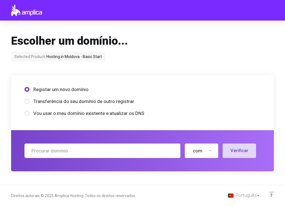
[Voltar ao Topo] (271, 194)
